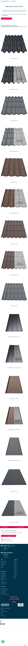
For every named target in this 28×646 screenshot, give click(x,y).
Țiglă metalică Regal (14, 120)
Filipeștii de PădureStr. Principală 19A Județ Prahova (6, 554)
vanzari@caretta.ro (6, 557)
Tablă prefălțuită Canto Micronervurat (14, 460)
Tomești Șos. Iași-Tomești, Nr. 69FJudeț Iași (6, 548)
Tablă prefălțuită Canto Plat (14, 398)
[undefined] (3, 624)
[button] (13, 1)
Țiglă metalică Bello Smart (14, 213)
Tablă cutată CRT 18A (14, 491)
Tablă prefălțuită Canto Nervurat (14, 336)
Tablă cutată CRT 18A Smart (14, 522)
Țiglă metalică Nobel (14, 58)
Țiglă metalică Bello (14, 182)
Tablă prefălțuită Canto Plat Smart (14, 429)
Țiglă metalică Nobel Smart (14, 89)
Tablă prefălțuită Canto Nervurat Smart (14, 367)
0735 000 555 (6, 549)
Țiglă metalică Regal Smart (14, 151)
